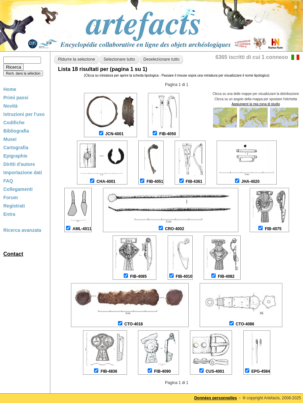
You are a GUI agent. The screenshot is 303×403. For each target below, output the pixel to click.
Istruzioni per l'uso (24, 114)
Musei (10, 139)
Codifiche (14, 122)
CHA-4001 (106, 181)
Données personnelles (215, 398)
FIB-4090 (162, 371)
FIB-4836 (109, 371)
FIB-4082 (226, 276)
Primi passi (15, 97)
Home (9, 89)
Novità (10, 106)
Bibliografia (16, 131)
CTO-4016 (133, 324)
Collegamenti (18, 189)
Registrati (14, 205)
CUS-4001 (215, 371)
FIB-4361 (194, 181)
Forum (10, 197)
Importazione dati (22, 172)
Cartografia (15, 147)
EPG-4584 (260, 371)
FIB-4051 (155, 181)
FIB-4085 (138, 276)
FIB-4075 (273, 228)
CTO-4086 (245, 324)
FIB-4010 (184, 276)
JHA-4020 (250, 181)
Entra (9, 214)
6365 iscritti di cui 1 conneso (251, 57)
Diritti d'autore (19, 164)
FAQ (8, 181)
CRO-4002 (174, 228)
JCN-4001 (114, 134)
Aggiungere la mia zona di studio (256, 104)
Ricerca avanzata (22, 230)
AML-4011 (82, 228)
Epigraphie (15, 156)
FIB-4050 (167, 134)
